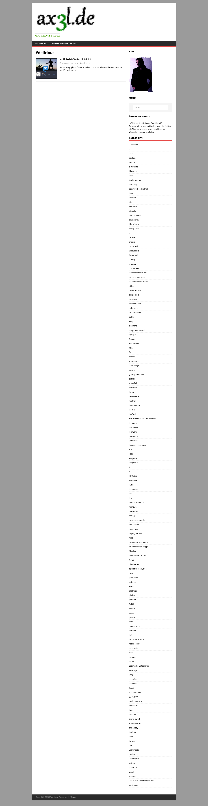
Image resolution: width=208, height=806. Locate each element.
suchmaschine (135, 692)
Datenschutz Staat (137, 277)
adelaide (132, 158)
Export (132, 339)
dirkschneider (135, 303)
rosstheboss (134, 643)
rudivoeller (133, 648)
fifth (131, 348)
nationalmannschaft (137, 555)
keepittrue (133, 462)
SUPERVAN (133, 697)
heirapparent (134, 405)
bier (131, 202)
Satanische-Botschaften (139, 666)
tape (131, 710)
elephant (133, 325)
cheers (132, 242)
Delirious (133, 299)
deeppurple (134, 295)
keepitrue (133, 458)
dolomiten (133, 308)
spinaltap (133, 683)
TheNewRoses (135, 723)
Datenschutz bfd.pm (138, 272)
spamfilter (133, 679)
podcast (132, 599)
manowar (133, 507)
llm (130, 498)
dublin (132, 317)
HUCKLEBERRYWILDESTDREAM (142, 418)
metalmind (133, 529)
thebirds (132, 714)
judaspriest (134, 440)
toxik (131, 736)
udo (131, 745)
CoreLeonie (134, 250)
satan (131, 661)
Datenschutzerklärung (63, 43)
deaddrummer (135, 290)
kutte (131, 484)
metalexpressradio (137, 520)
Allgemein (133, 171)
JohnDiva (133, 432)
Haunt (131, 392)
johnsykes (133, 436)
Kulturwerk (134, 480)
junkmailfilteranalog (137, 445)
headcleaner (134, 396)
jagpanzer (133, 423)
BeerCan (132, 197)
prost (131, 613)
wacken (132, 776)
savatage (133, 670)
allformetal (133, 166)
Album (132, 162)
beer (131, 193)
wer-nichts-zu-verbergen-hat (141, 780)
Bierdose (133, 206)
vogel (131, 772)
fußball (132, 356)
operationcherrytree (138, 568)
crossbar (132, 264)
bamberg (133, 184)
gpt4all (132, 379)
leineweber (134, 489)
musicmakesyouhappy (138, 546)
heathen (132, 401)
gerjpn (132, 370)
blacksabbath (135, 215)
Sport (131, 688)
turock (132, 741)
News (131, 560)
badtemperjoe (135, 180)
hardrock (133, 387)
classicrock (133, 246)
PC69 (131, 586)
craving (132, 259)
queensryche (134, 626)
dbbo (131, 286)
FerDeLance (134, 343)
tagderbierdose (135, 701)
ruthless (132, 657)
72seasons (133, 144)
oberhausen (134, 564)
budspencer (134, 228)
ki (130, 467)
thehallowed (134, 719)
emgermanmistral (137, 330)
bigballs (132, 211)
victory (132, 763)
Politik (131, 604)
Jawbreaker (134, 427)
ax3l (83, 63)
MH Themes (72, 797)
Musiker (132, 551)
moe (131, 538)
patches (132, 582)
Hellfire (132, 409)
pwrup (132, 617)
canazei (132, 237)
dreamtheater (135, 312)
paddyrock (133, 577)
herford (132, 414)
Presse (132, 608)
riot (130, 635)
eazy (131, 321)
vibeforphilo (134, 758)
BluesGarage (134, 224)
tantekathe (133, 705)
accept (132, 149)
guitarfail (133, 383)
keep (131, 454)
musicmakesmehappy (138, 542)
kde (130, 449)
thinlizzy (132, 732)
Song (131, 674)
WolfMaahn (134, 785)
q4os (131, 621)
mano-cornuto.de (136, 502)
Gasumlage (134, 365)
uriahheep (133, 754)
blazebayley (134, 220)
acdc (131, 153)
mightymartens (135, 533)
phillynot (133, 591)
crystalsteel (134, 268)
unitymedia (134, 750)
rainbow (132, 630)
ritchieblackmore (136, 639)
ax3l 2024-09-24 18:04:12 (75, 59)
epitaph (132, 334)
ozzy (131, 573)
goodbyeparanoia (136, 374)
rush (131, 652)
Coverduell (133, 255)
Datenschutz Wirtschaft (139, 281)
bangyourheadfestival (138, 189)
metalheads (134, 524)
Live (131, 493)
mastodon (133, 511)
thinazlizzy (133, 727)
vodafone (133, 767)
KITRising (133, 476)
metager (132, 515)
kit (130, 471)
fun (130, 352)
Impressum (40, 43)
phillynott (133, 595)
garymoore (134, 361)
